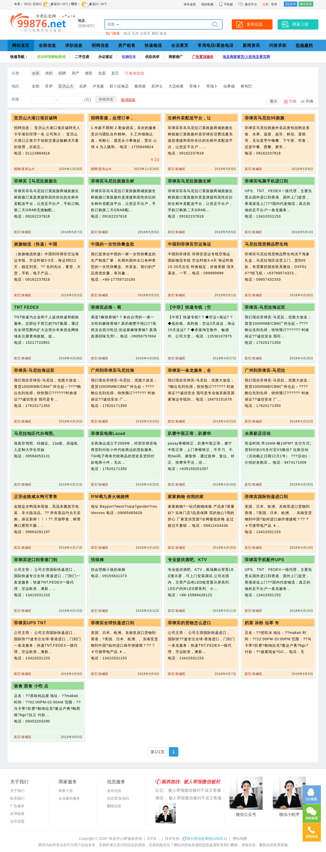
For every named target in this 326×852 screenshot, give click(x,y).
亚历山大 (66, 86)
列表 (310, 101)
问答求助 (278, 45)
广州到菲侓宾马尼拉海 (112, 370)
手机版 (226, 4)
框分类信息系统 (205, 838)
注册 (265, 4)
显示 (273, 101)
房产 (75, 73)
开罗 (49, 86)
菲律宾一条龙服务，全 (189, 370)
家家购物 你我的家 (186, 496)
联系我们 (17, 798)
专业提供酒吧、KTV (187, 560)
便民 (88, 73)
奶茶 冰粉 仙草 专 (262, 623)
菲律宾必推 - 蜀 (106, 307)
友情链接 (17, 814)
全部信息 (47, 45)
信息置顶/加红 (118, 798)
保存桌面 (190, 4)
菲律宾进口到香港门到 (35, 560)
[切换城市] (86, 26)
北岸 (135, 33)
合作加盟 (17, 821)
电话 (127, 33)
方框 (292, 101)
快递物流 (153, 45)
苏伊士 (157, 86)
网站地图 (240, 838)
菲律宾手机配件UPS (264, 560)
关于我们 (17, 791)
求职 (49, 73)
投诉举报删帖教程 (51, 57)
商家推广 (176, 57)
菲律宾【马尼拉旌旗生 (35, 181)
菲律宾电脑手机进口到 (266, 181)
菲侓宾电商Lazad (108, 433)
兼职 (155, 33)
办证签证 (105, 57)
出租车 (145, 33)
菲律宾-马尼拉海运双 (265, 307)
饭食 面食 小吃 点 (31, 686)
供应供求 (152, 57)
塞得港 (140, 86)
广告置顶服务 (202, 57)
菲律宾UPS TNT (30, 623)
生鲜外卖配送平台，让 (189, 118)
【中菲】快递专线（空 (189, 307)
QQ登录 (290, 4)
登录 (274, 4)
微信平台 (251, 4)
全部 (35, 73)
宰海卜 (195, 86)
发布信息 (136, 73)
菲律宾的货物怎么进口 (189, 623)
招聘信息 (100, 45)
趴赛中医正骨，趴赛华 (189, 433)
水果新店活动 (258, 433)
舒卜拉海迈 (119, 86)
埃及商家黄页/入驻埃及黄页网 (246, 57)
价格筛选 (106, 99)
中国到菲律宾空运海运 (189, 244)
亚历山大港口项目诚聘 (35, 118)
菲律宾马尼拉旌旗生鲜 (112, 181)
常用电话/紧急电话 (216, 45)
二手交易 (82, 57)
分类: (15, 73)
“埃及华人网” (118, 838)
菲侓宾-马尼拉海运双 (34, 370)
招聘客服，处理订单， (112, 118)
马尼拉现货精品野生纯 (266, 244)
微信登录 (306, 4)
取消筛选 (128, 100)
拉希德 (229, 86)
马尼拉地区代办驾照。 (35, 433)
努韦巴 (246, 86)
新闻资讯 (251, 45)
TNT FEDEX (26, 307)
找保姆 (97, 560)
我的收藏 (207, 4)
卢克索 (98, 86)
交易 (102, 73)
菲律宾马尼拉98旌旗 (264, 118)
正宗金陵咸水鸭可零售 (35, 496)
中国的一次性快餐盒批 (112, 244)
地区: (15, 86)
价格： (17, 99)
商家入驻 (66, 791)
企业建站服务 (69, 798)
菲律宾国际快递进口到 (266, 496)
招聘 (62, 73)
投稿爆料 (304, 45)
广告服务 (17, 806)
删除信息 (114, 806)
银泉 (163, 33)
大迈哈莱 (176, 86)
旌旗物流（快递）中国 (35, 244)
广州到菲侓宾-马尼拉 (265, 370)
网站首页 (21, 45)
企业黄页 (179, 45)
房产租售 (126, 45)
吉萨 (83, 86)
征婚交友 (129, 57)
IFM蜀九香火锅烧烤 (110, 496)
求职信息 (74, 45)
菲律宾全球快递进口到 (112, 623)
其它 (115, 73)
